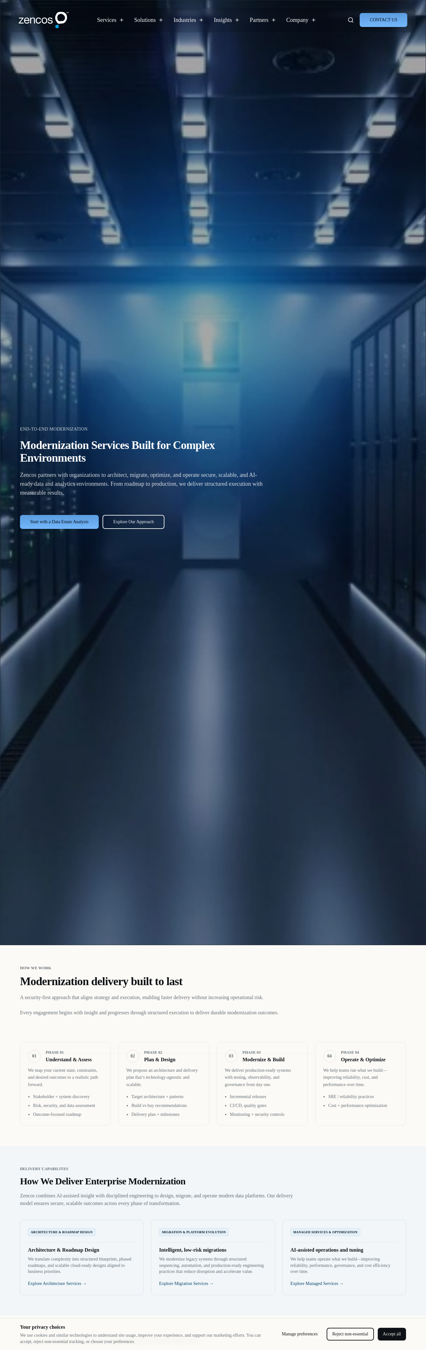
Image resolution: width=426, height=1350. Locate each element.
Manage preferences (300, 1334)
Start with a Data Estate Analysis (59, 521)
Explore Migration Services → (186, 1283)
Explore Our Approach (133, 521)
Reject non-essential (350, 1334)
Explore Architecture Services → (57, 1283)
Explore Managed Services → (317, 1283)
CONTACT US (383, 19)
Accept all (392, 1334)
